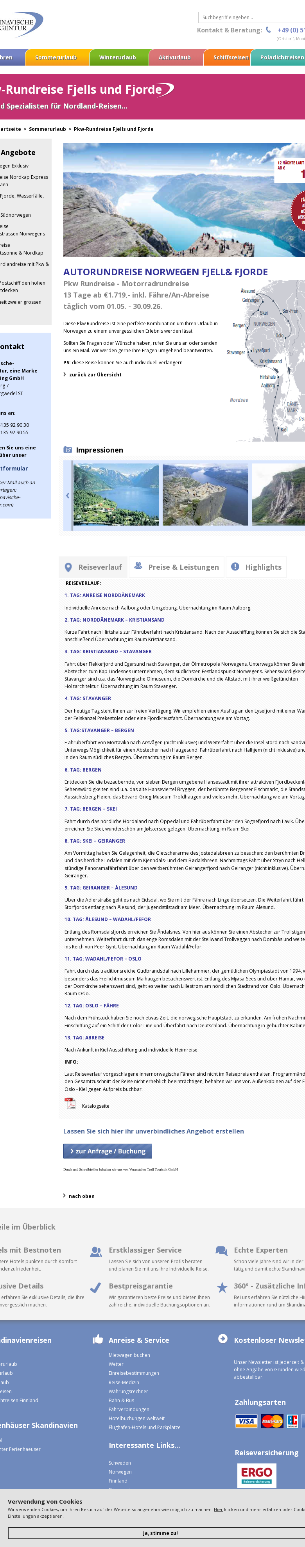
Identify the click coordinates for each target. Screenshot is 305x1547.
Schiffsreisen (231, 57)
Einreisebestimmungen (134, 1373)
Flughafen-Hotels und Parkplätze (145, 1427)
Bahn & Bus (121, 1400)
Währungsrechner (128, 1391)
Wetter (116, 1364)
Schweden (120, 1463)
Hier (218, 1509)
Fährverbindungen (129, 1409)
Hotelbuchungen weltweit (137, 1418)
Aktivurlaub (175, 57)
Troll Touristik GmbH (162, 1169)
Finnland (118, 1480)
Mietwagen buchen (129, 1355)
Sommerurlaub (56, 57)
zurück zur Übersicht (95, 374)
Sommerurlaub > (51, 129)
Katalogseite (96, 1106)
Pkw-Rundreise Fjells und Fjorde (114, 129)
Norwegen (120, 1472)
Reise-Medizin (124, 1382)
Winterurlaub (117, 57)
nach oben (82, 1196)
